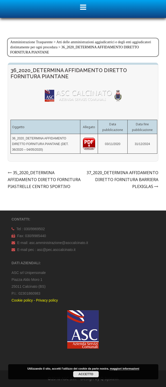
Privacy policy (47, 300)
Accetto (86, 374)
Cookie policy (22, 300)
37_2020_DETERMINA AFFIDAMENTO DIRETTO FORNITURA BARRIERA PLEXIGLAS (122, 179)
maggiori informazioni (124, 368)
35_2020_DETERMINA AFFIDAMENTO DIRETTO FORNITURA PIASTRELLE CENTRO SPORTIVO (44, 179)
